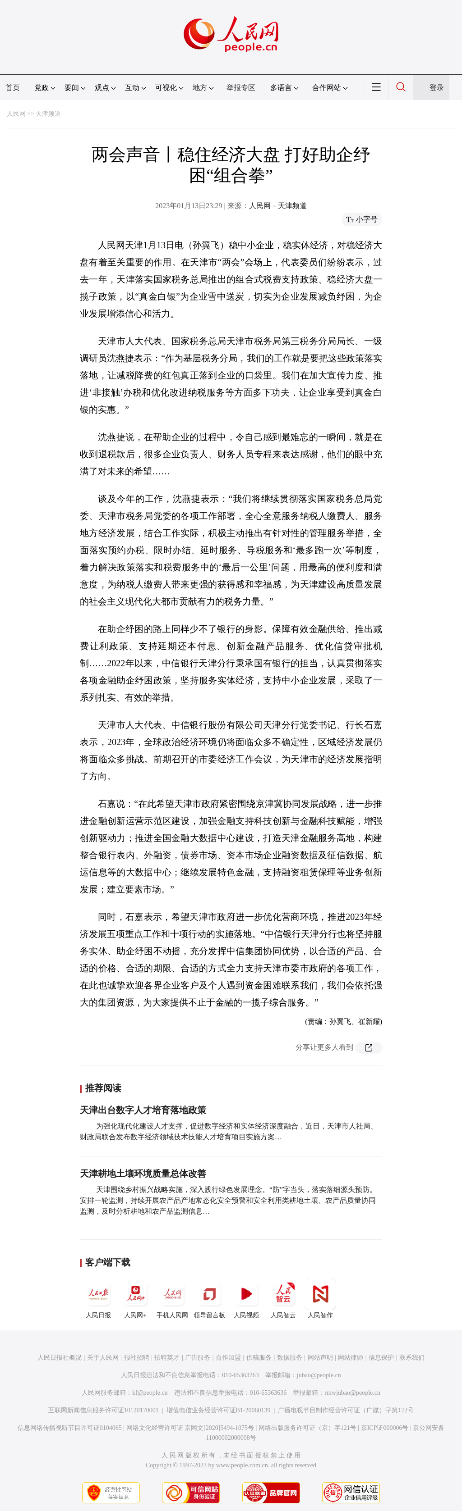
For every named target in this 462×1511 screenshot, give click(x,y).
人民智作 (320, 1298)
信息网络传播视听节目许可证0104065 (70, 1428)
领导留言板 (209, 1298)
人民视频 (246, 1298)
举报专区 (240, 87)
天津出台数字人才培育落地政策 (143, 1110)
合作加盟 (228, 1357)
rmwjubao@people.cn (352, 1392)
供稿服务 (259, 1357)
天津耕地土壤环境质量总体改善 (143, 1174)
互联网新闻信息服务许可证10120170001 (103, 1410)
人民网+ (135, 1298)
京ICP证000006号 (385, 1428)
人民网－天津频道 (278, 205)
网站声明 (320, 1357)
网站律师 (350, 1357)
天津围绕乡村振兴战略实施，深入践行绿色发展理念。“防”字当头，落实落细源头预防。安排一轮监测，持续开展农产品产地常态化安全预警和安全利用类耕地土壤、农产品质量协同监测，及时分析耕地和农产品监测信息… (228, 1200)
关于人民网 (103, 1357)
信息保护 (381, 1357)
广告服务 (197, 1357)
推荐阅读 (103, 1088)
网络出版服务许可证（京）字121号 (307, 1428)
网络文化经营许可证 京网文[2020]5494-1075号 (190, 1428)
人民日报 (98, 1298)
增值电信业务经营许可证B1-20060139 (218, 1410)
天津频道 (48, 113)
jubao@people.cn (319, 1375)
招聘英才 (167, 1357)
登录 (437, 87)
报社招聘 (136, 1357)
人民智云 (283, 1298)
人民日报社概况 (59, 1357)
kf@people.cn (150, 1392)
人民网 (16, 113)
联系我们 (412, 1357)
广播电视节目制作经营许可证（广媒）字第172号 (346, 1410)
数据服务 (289, 1357)
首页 (12, 87)
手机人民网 (172, 1298)
